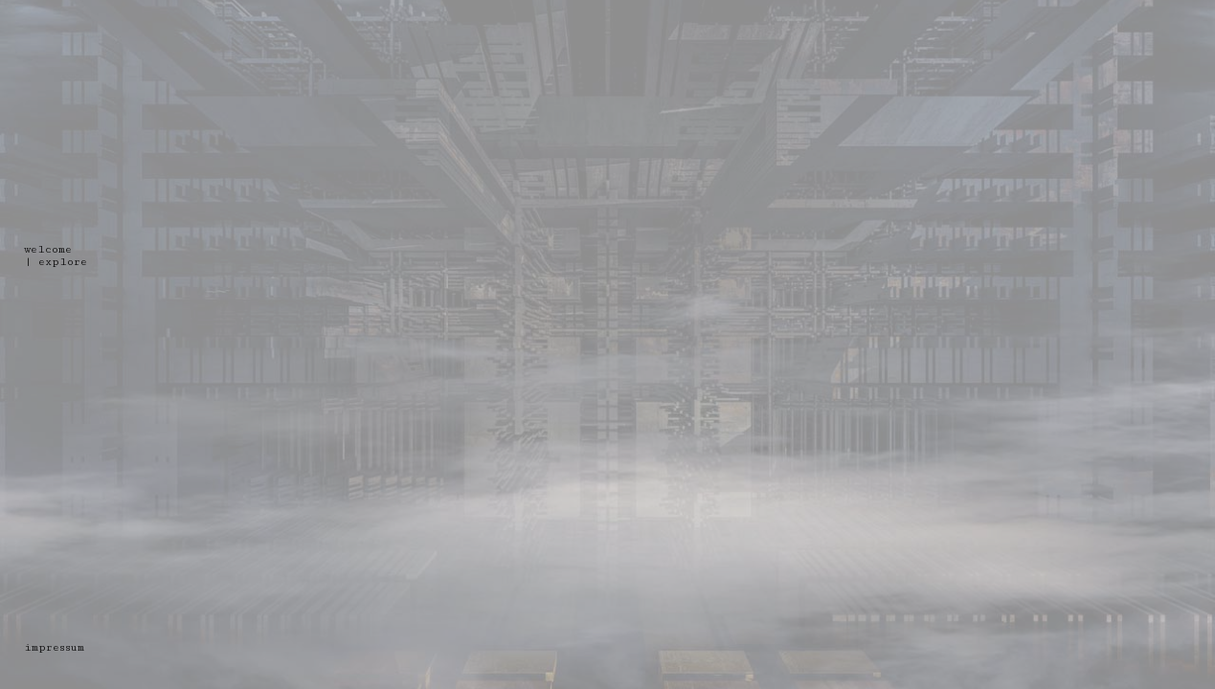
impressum (54, 647)
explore (62, 262)
